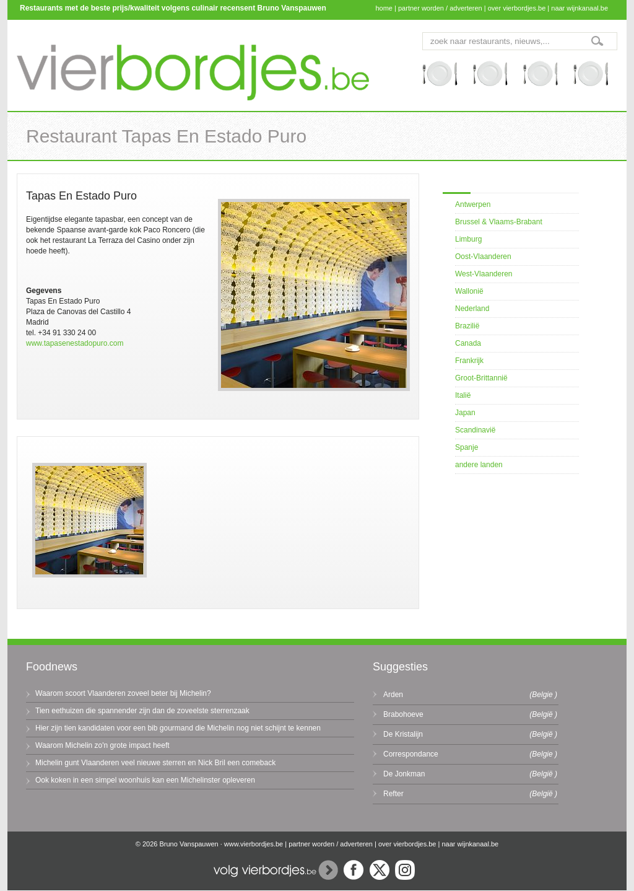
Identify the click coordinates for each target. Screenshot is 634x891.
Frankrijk (469, 360)
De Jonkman (404, 774)
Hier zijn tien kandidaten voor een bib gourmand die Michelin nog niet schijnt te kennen (178, 728)
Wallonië (469, 291)
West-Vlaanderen (484, 274)
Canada (468, 343)
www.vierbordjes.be (253, 844)
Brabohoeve (403, 714)
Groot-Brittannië (481, 378)
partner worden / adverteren (440, 8)
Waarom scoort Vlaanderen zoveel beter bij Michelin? (123, 693)
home (384, 8)
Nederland (472, 308)
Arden (393, 694)
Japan (465, 412)
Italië (463, 395)
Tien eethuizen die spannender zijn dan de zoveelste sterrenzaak (142, 710)
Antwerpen (472, 204)
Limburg (468, 239)
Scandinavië (475, 430)
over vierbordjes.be (517, 8)
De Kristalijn (403, 734)
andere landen (479, 464)
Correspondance (410, 754)
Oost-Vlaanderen (483, 256)
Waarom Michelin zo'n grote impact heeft (102, 745)
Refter (393, 793)
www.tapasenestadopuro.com (74, 343)
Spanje (466, 447)
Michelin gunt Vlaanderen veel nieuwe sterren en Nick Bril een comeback (155, 762)
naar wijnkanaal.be (579, 8)
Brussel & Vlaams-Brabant (498, 221)
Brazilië (467, 326)
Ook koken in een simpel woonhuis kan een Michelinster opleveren (145, 780)
